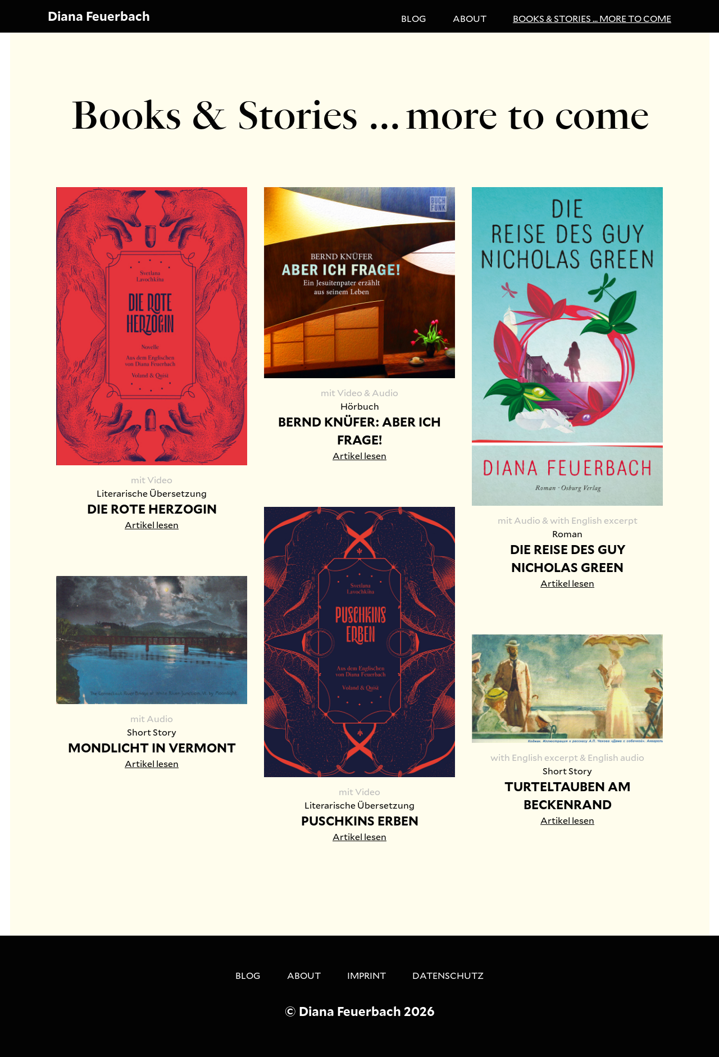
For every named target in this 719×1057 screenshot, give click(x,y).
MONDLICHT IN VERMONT (152, 748)
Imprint (366, 975)
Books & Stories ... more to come (592, 18)
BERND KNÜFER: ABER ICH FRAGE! (359, 431)
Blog (413, 18)
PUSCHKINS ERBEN (359, 821)
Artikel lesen (152, 524)
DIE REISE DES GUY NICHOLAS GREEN (567, 558)
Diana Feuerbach (99, 16)
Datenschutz (448, 975)
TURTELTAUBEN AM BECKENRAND (567, 795)
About (469, 18)
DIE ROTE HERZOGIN (152, 509)
